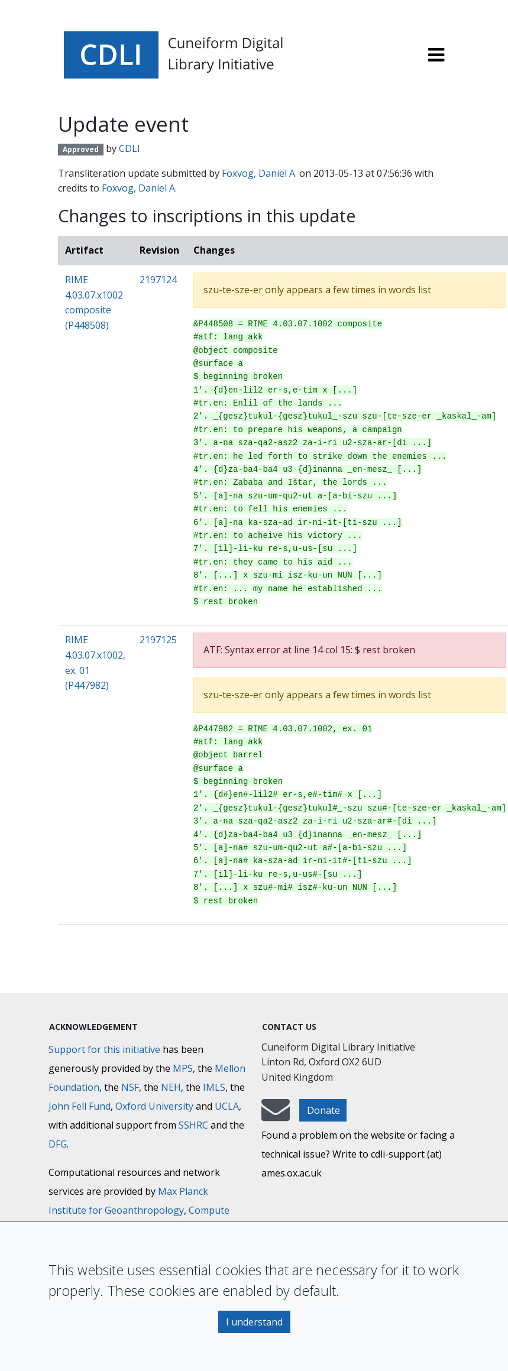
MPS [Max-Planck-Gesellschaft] (183, 1068)
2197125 (158, 639)
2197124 (158, 279)
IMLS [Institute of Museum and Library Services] (214, 1087)
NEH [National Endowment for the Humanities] (171, 1087)
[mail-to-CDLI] (275, 1115)
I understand (254, 1321)
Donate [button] (323, 1110)
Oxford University (154, 1106)
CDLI (129, 148)
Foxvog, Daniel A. (259, 173)
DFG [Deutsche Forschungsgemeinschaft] (57, 1143)
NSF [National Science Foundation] (130, 1087)
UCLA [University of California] (227, 1106)
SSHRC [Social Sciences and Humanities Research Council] (193, 1125)
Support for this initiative (104, 1049)
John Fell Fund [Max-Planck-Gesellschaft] (79, 1106)
